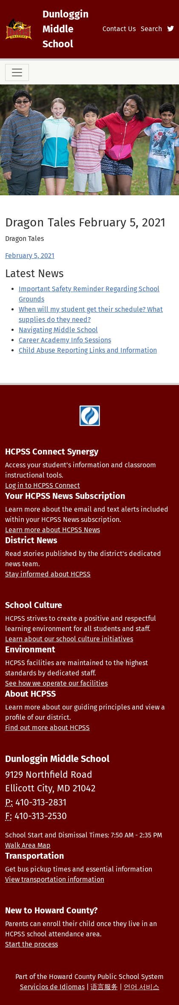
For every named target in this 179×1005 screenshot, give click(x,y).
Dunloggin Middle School (65, 29)
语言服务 (104, 987)
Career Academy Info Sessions (65, 340)
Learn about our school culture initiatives (69, 639)
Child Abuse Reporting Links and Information (88, 350)
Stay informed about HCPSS (48, 574)
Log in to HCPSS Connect (42, 485)
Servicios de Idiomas (52, 987)
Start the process (31, 944)
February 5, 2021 (29, 256)
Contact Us (119, 29)
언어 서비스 (141, 987)
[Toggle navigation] (17, 72)
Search (151, 29)
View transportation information (54, 879)
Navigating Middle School (58, 330)
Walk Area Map (28, 845)
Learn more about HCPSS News (52, 530)
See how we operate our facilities (56, 683)
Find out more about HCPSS (47, 728)
